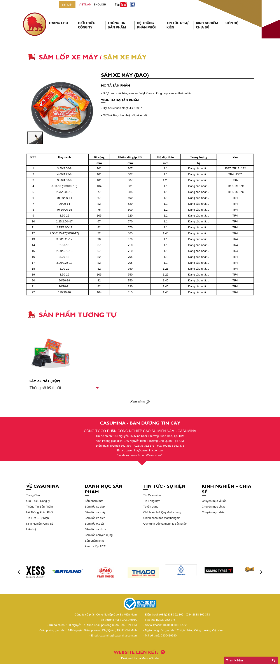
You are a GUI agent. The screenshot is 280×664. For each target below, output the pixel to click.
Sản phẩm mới (94, 501)
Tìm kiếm (251, 660)
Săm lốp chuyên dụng (99, 535)
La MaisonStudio (140, 658)
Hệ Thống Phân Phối (146, 25)
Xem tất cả (140, 401)
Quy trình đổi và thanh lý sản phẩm (165, 523)
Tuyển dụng (150, 506)
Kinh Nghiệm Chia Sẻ (207, 25)
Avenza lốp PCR (95, 546)
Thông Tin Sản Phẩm (117, 25)
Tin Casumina (152, 495)
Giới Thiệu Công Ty (86, 25)
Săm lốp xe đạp (95, 506)
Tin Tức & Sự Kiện (177, 25)
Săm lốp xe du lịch (96, 529)
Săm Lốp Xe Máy (68, 56)
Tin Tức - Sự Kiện (37, 518)
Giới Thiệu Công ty (38, 501)
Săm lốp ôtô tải (94, 523)
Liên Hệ (232, 23)
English (100, 4)
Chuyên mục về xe (214, 506)
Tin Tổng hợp (151, 501)
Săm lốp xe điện (95, 518)
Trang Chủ (58, 23)
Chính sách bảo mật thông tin (161, 518)
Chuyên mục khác (213, 512)
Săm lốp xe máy (95, 512)
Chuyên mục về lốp (214, 501)
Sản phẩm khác (95, 540)
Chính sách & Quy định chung (162, 512)
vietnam (85, 4)
